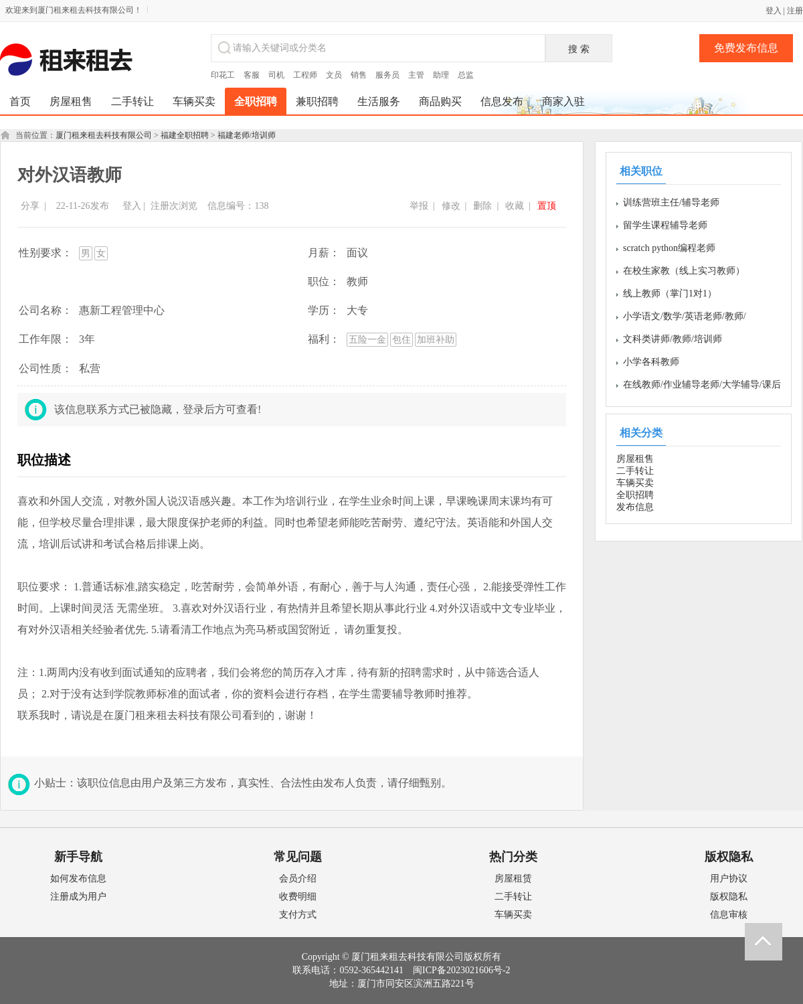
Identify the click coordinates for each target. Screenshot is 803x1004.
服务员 (387, 75)
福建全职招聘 (185, 135)
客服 (252, 75)
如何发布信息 (78, 878)
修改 (451, 206)
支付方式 (298, 915)
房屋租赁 (513, 878)
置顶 (546, 206)
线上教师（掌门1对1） (670, 293)
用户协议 (728, 878)
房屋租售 (635, 459)
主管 (416, 75)
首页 (20, 101)
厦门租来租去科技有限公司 (104, 135)
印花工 (223, 75)
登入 (774, 10)
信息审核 (728, 915)
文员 (334, 75)
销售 (359, 75)
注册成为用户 (78, 897)
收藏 (514, 206)
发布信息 (635, 507)
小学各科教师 (651, 362)
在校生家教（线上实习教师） (684, 271)
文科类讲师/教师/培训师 (672, 339)
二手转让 (635, 471)
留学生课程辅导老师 (665, 225)
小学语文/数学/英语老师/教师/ (684, 316)
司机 (276, 75)
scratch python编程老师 (669, 248)
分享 (30, 206)
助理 (441, 75)
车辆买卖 (635, 483)
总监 (466, 75)
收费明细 (298, 897)
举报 (419, 206)
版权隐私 (728, 897)
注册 (795, 10)
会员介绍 (298, 878)
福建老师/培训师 (246, 135)
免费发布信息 (746, 48)
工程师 (305, 75)
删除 (482, 206)
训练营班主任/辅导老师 (671, 202)
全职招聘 (635, 495)
